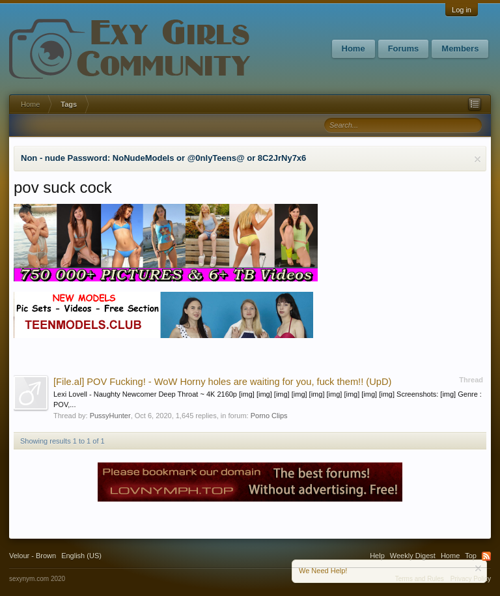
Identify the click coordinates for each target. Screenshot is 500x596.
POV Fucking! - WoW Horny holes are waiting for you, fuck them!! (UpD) (222, 381)
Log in (461, 10)
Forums (403, 48)
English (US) (81, 556)
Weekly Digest (413, 556)
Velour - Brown (32, 556)
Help (377, 556)
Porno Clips (269, 415)
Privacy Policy (471, 578)
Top (471, 556)
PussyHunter (110, 415)
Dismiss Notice (477, 159)
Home (353, 48)
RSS (486, 556)
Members (460, 48)
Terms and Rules (419, 578)
